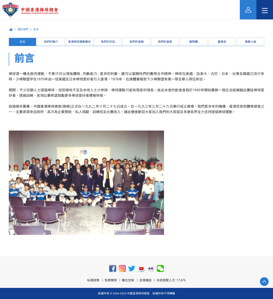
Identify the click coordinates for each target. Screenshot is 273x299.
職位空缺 (128, 280)
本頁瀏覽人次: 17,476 (171, 280)
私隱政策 (93, 280)
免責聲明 (111, 280)
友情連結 (145, 280)
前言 (36, 29)
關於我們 (23, 29)
